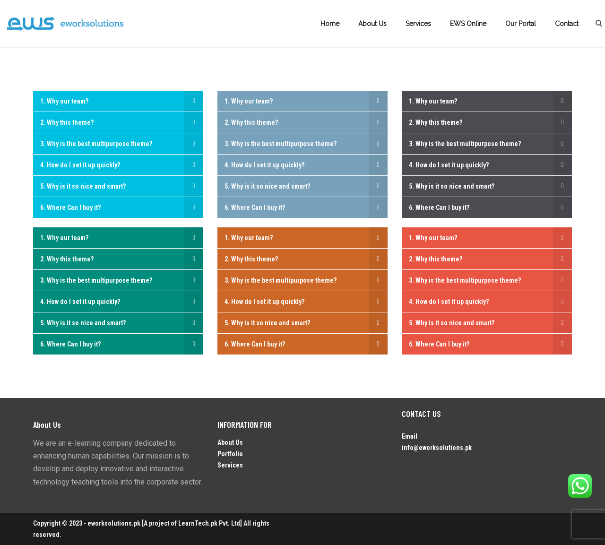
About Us (372, 23)
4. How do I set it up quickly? (80, 165)
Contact (567, 23)
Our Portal (520, 23)
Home (329, 23)
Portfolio (230, 454)
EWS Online (468, 23)
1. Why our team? (64, 101)
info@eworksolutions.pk (437, 447)
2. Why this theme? (67, 122)
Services (418, 23)
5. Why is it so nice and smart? (83, 186)
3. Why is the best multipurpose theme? (96, 143)
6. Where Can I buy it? (70, 207)
